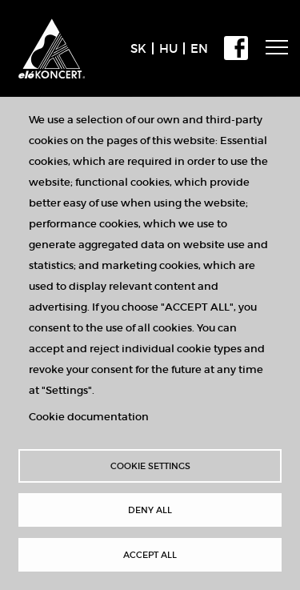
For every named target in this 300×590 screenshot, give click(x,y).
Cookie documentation (89, 416)
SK (138, 48)
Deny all (150, 510)
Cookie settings (150, 466)
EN (199, 48)
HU (168, 48)
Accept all (150, 554)
